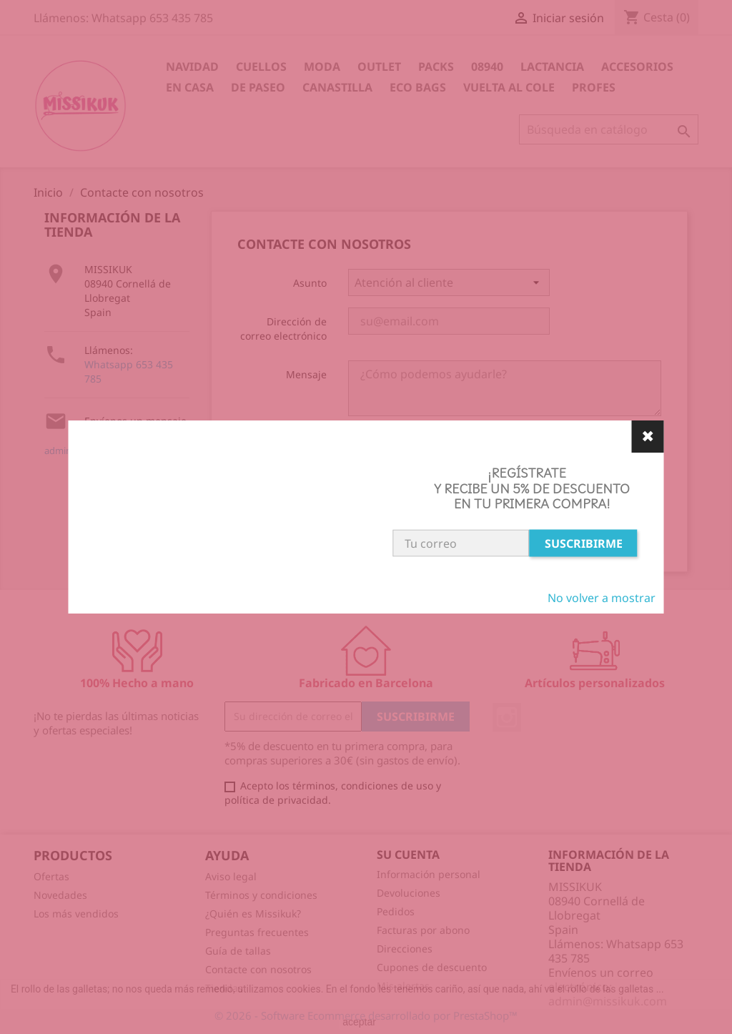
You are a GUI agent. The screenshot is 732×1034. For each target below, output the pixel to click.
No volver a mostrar (602, 598)
